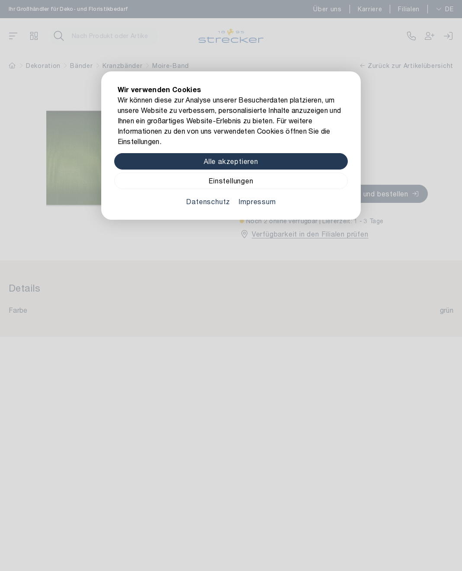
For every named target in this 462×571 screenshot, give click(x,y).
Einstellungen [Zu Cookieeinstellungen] (231, 180)
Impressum (257, 201)
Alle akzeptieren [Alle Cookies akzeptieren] (231, 161)
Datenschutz (208, 201)
